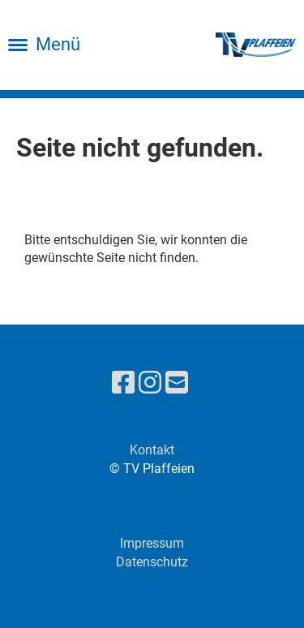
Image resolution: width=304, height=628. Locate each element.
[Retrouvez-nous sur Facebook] (123, 383)
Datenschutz (152, 562)
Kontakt (152, 450)
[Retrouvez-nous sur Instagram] (150, 383)
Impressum (152, 543)
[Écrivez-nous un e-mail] (176, 383)
